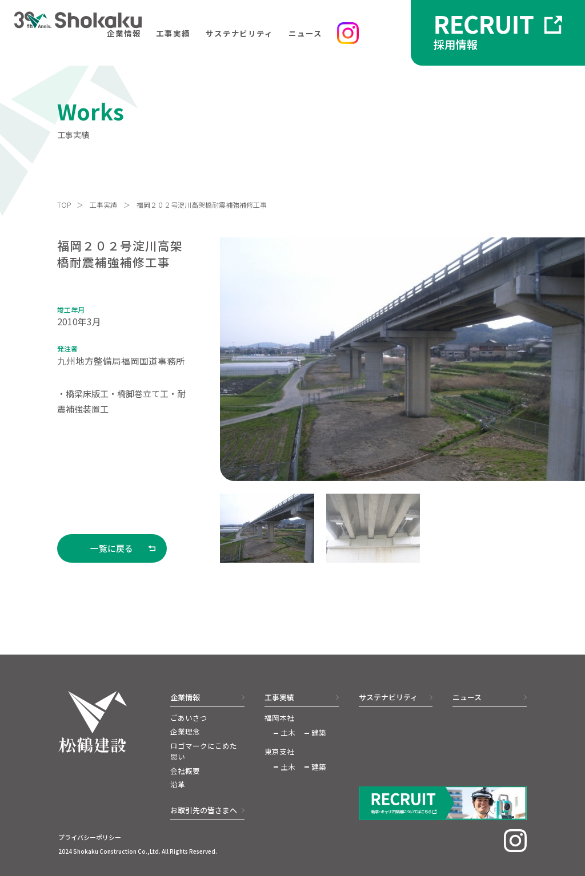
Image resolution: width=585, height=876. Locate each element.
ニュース (305, 33)
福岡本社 (279, 718)
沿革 (177, 785)
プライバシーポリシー (89, 837)
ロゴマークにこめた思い (203, 751)
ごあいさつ (188, 718)
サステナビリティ (240, 33)
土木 (288, 733)
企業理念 (185, 731)
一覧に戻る (111, 548)
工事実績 (173, 33)
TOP (64, 204)
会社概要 (185, 771)
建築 (318, 733)
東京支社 (279, 751)
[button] (267, 528)
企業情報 (124, 33)
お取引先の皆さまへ (203, 810)
